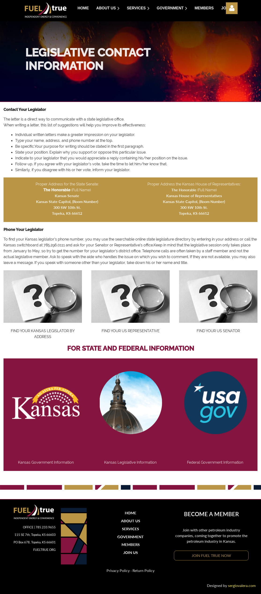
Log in (232, 8)
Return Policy (143, 570)
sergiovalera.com (242, 585)
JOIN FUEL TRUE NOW (211, 555)
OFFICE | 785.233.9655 (39, 527)
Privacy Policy (118, 570)
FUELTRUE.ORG (44, 550)
